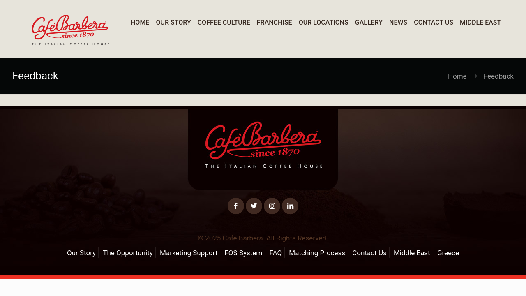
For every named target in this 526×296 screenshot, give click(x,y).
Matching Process (317, 253)
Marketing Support (188, 253)
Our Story (81, 253)
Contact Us (369, 253)
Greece (448, 253)
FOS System (243, 253)
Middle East (412, 253)
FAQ (275, 253)
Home (457, 76)
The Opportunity (127, 253)
